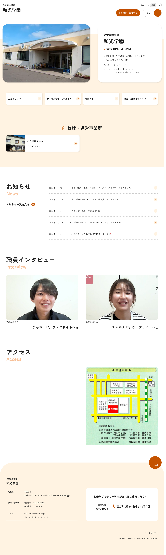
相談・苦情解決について (135, 98)
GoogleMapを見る (59, 495)
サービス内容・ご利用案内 (59, 98)
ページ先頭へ (155, 465)
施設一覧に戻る (130, 12)
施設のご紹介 (14, 98)
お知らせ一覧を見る (17, 204)
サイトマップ (150, 533)
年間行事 (89, 98)
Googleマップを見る (115, 59)
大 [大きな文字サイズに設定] (159, 5)
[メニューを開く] (152, 13)
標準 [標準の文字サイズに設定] (153, 5)
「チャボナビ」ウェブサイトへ (52, 327)
